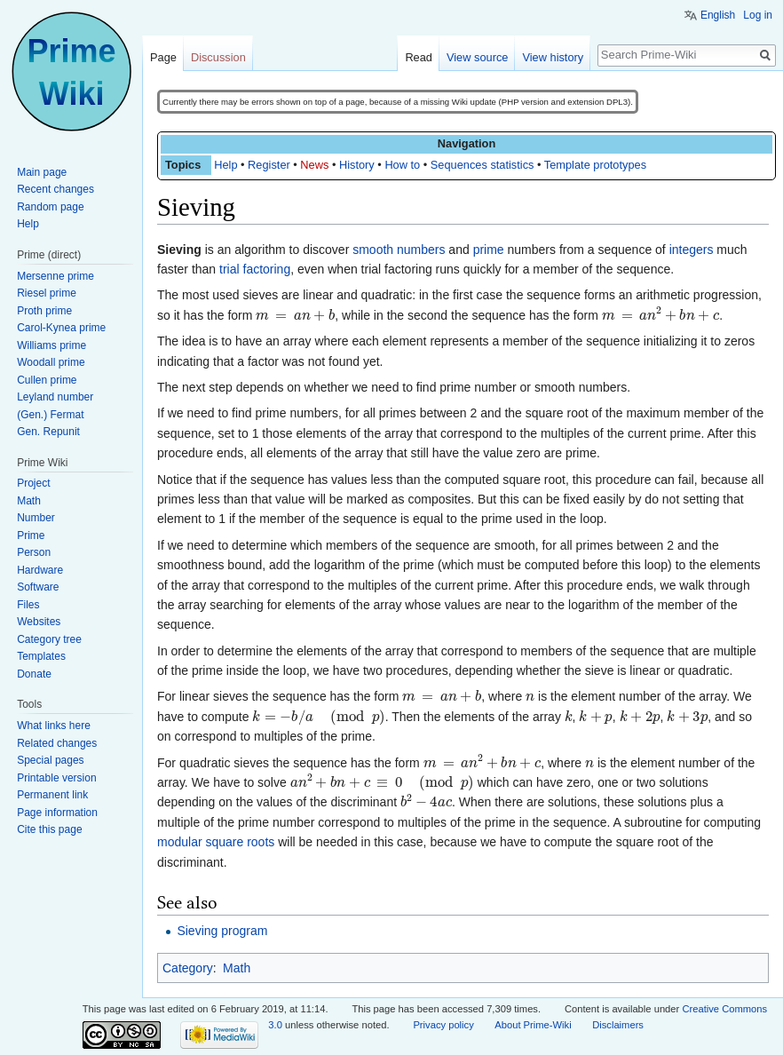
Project (33, 483)
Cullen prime (46, 380)
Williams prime (51, 345)
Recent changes (55, 189)
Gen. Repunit (48, 431)
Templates (41, 656)
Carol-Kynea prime (61, 327)
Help (225, 164)
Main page (42, 172)
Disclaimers (618, 1024)
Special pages (50, 760)
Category (187, 968)
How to (402, 164)
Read (418, 57)
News (314, 164)
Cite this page (49, 829)
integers (691, 249)
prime (488, 249)
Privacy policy (443, 1024)
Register (269, 164)
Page (163, 57)
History (357, 164)
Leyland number (55, 397)
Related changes (57, 743)
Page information (57, 812)
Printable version (56, 778)
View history (552, 57)
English (717, 15)
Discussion (218, 57)
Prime (30, 535)
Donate (34, 674)
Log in (757, 15)
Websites (38, 621)
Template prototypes (595, 164)
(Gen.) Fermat (50, 415)
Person (34, 552)
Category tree (49, 639)
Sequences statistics (482, 164)
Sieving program (222, 931)
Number (36, 518)
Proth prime (44, 311)
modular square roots (215, 842)
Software (38, 587)
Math (236, 968)
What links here (54, 725)
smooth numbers (398, 249)
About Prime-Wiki (532, 1024)
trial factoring (254, 269)
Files (28, 605)
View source (477, 57)
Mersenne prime (55, 276)
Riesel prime (46, 293)
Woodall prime (50, 362)
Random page (50, 207)
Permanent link (52, 795)
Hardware (40, 570)
